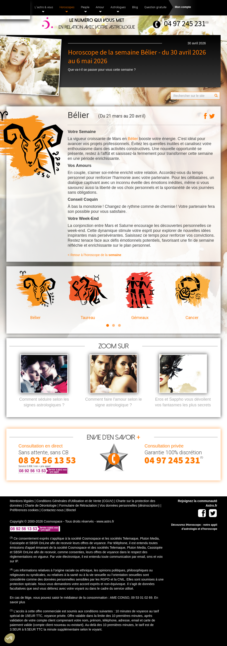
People (85, 9)
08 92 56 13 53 (47, 467)
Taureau (87, 295)
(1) (207, 22)
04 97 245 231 (184, 23)
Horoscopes (67, 9)
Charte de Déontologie (41, 513)
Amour (100, 9)
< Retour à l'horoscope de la (94, 255)
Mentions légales (22, 508)
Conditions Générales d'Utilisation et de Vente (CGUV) (74, 508)
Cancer (192, 295)
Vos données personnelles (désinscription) (130, 513)
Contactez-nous (52, 517)
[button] (9, 638)
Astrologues (118, 9)
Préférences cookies (24, 517)
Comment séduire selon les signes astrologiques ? (44, 410)
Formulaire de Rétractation (78, 513)
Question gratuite (155, 7)
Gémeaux (139, 295)
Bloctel (71, 517)
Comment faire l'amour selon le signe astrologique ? (113, 410)
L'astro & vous (44, 9)
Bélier (133, 138)
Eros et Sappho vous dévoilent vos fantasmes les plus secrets (183, 410)
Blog (135, 7)
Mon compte (183, 7)
